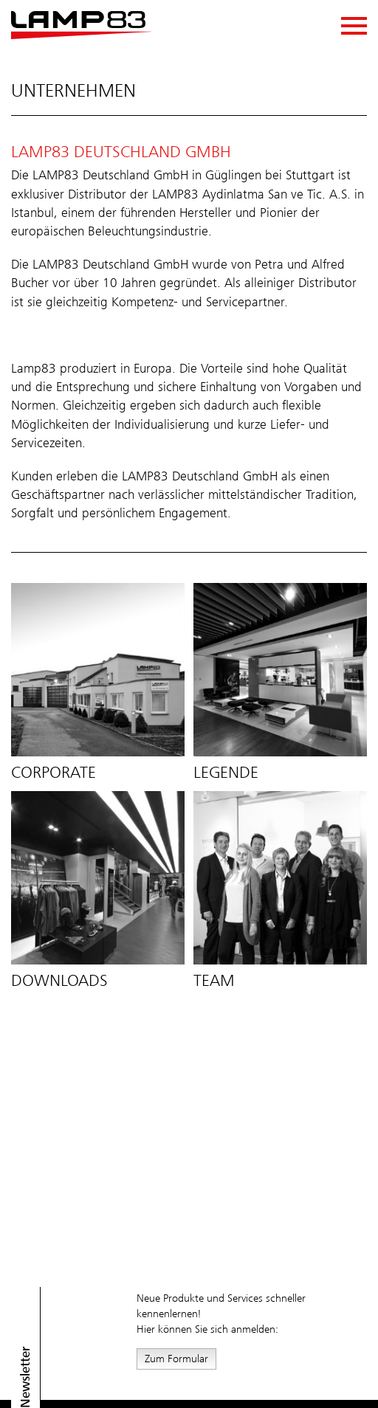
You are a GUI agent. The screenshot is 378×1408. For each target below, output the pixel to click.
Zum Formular (176, 1358)
